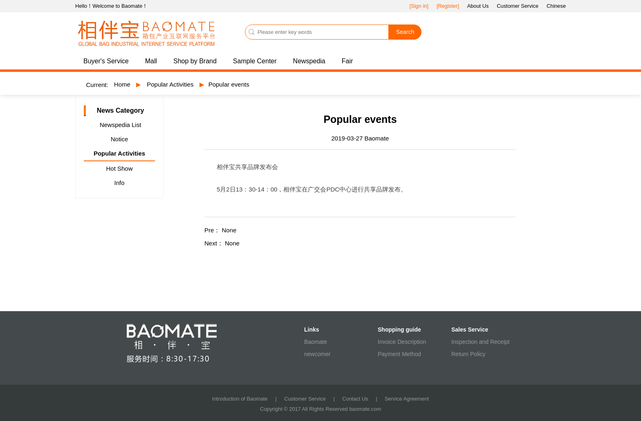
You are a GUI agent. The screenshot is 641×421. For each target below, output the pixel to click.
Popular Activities (170, 84)
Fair (347, 61)
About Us (478, 6)
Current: (97, 84)
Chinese (556, 6)
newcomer (317, 354)
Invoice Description (402, 342)
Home (122, 84)
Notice (119, 139)
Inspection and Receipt (480, 342)
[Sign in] (419, 6)
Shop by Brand (195, 61)
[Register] (448, 6)
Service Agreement (407, 399)
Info (119, 182)
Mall (151, 61)
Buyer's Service (106, 61)
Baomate (315, 342)
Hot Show (119, 168)
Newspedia (309, 61)
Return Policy (468, 354)
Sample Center (255, 61)
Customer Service (517, 6)
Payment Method (399, 354)
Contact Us (355, 399)
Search (405, 32)
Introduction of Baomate (240, 399)
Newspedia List (120, 124)
